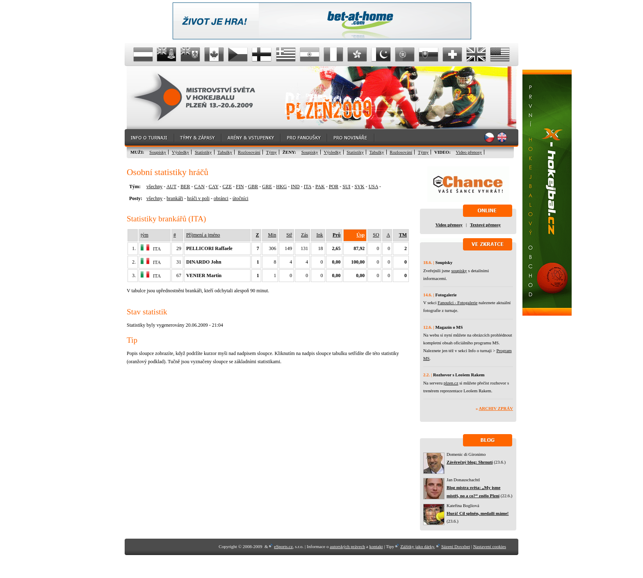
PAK (320, 186)
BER (185, 186)
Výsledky (180, 152)
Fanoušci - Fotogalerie (457, 302)
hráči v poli (198, 198)
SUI (346, 186)
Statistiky (203, 152)
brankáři (174, 198)
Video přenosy (469, 152)
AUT (171, 186)
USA (373, 186)
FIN (240, 186)
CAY (214, 186)
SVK (360, 186)
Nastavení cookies (489, 546)
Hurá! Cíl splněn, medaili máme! (477, 513)
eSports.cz (283, 546)
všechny (154, 186)
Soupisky (157, 152)
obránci (221, 198)
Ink (320, 235)
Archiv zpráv (496, 408)
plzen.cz (451, 382)
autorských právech (347, 546)
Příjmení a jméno (203, 235)
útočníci (241, 198)
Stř (289, 235)
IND (295, 186)
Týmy (271, 152)
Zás (304, 235)
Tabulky (224, 152)
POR (333, 186)
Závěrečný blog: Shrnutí (470, 462)
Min (272, 235)
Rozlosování (249, 152)
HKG (281, 186)
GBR (253, 186)
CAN (199, 186)
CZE (227, 186)
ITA (307, 186)
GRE (267, 186)
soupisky (459, 270)
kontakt (376, 546)
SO (376, 235)
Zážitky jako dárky (417, 546)
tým (144, 235)
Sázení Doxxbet (455, 546)
